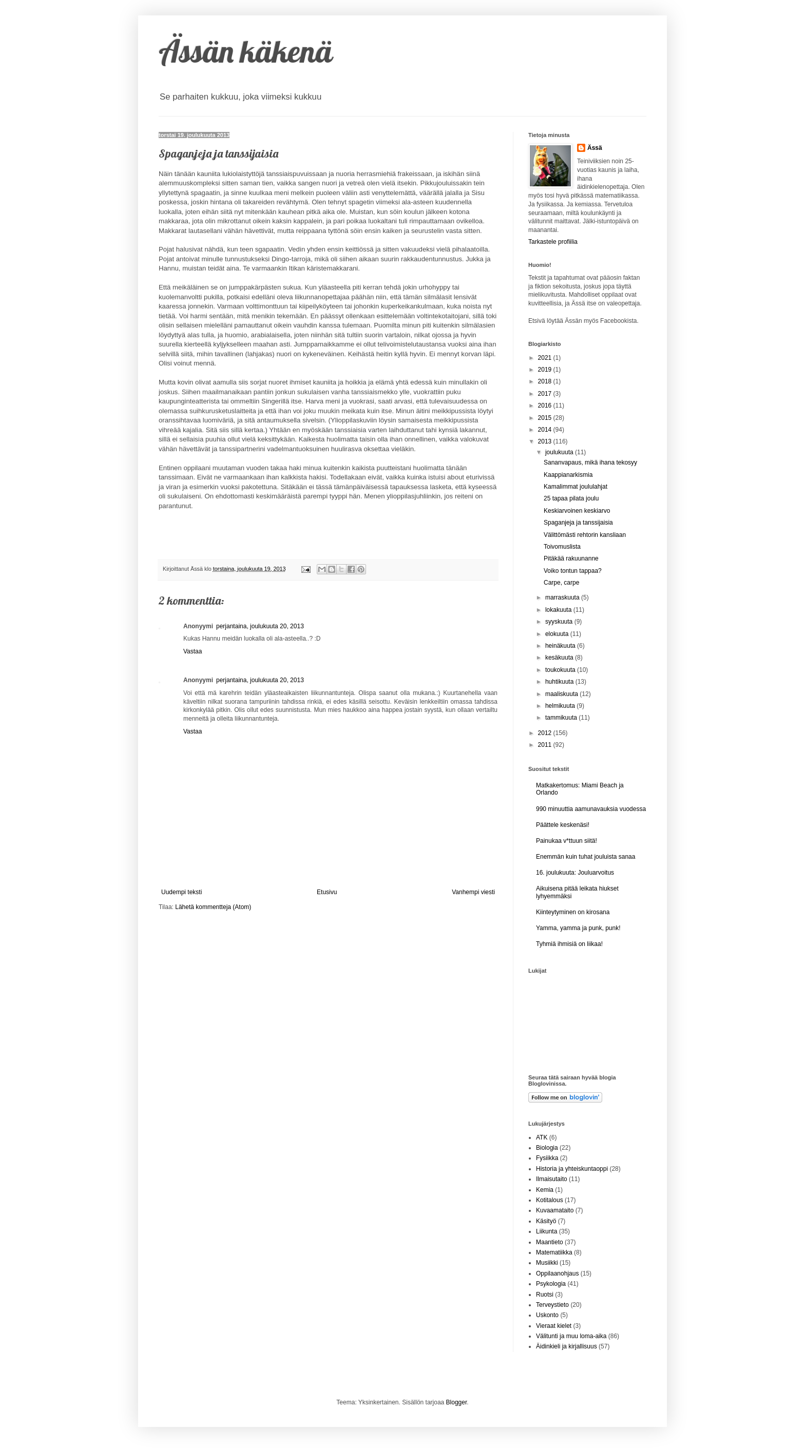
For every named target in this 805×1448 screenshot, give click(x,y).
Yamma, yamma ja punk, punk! (578, 928)
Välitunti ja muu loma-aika (571, 1336)
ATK (541, 1137)
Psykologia (551, 1283)
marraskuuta (563, 597)
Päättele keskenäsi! (562, 824)
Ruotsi (544, 1294)
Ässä (594, 147)
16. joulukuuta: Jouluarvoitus (575, 872)
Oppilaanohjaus (557, 1273)
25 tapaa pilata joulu (571, 498)
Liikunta (546, 1231)
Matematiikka (554, 1252)
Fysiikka (547, 1158)
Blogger (456, 1402)
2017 (545, 393)
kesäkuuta (560, 657)
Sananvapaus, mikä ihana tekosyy (590, 462)
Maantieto (549, 1242)
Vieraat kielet (553, 1325)
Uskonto (547, 1315)
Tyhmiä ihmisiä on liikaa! (569, 944)
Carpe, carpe (561, 582)
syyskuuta (559, 621)
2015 (545, 417)
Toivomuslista (562, 546)
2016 (545, 405)
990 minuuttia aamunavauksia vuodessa (591, 809)
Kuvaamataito (554, 1210)
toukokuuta (561, 669)
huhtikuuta (560, 681)
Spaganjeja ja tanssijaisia (578, 522)
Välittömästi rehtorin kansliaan (585, 534)
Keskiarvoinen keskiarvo (577, 510)
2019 (545, 369)
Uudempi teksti (181, 892)
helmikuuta (561, 705)
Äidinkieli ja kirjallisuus (566, 1346)
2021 (545, 357)
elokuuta (557, 634)
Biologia (547, 1147)
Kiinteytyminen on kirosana (572, 912)
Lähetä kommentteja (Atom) (213, 907)
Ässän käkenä (246, 51)
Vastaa (192, 651)
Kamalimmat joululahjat (575, 486)
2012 (545, 733)
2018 (545, 381)
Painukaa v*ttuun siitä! (566, 840)
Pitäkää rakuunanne (571, 558)
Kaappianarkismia (568, 474)
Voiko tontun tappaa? (573, 570)
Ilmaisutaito (551, 1179)
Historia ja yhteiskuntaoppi (572, 1168)
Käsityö (546, 1221)
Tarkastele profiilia (553, 241)
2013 (545, 441)
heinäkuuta (561, 645)
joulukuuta (560, 452)
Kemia (544, 1189)
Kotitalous (549, 1200)
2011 (545, 744)
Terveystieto (552, 1304)
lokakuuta (559, 609)
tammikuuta (562, 717)
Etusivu (327, 892)
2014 (545, 429)
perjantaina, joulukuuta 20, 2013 (260, 626)
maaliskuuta (562, 694)
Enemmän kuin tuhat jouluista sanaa (585, 856)
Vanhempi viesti (473, 892)
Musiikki (547, 1262)
